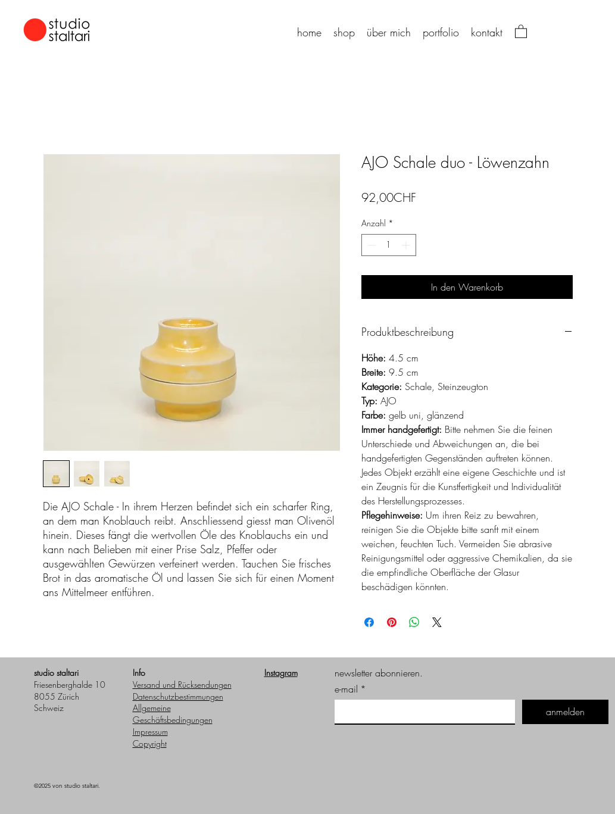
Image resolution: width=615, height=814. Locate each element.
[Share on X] (437, 622)
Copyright (150, 743)
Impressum (150, 731)
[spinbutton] (388, 245)
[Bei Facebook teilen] (369, 622)
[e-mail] (421, 711)
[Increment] (406, 245)
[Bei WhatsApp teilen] (414, 622)
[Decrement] (370, 245)
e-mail (350, 689)
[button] (521, 31)
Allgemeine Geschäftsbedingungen (173, 713)
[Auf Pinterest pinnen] (392, 622)
